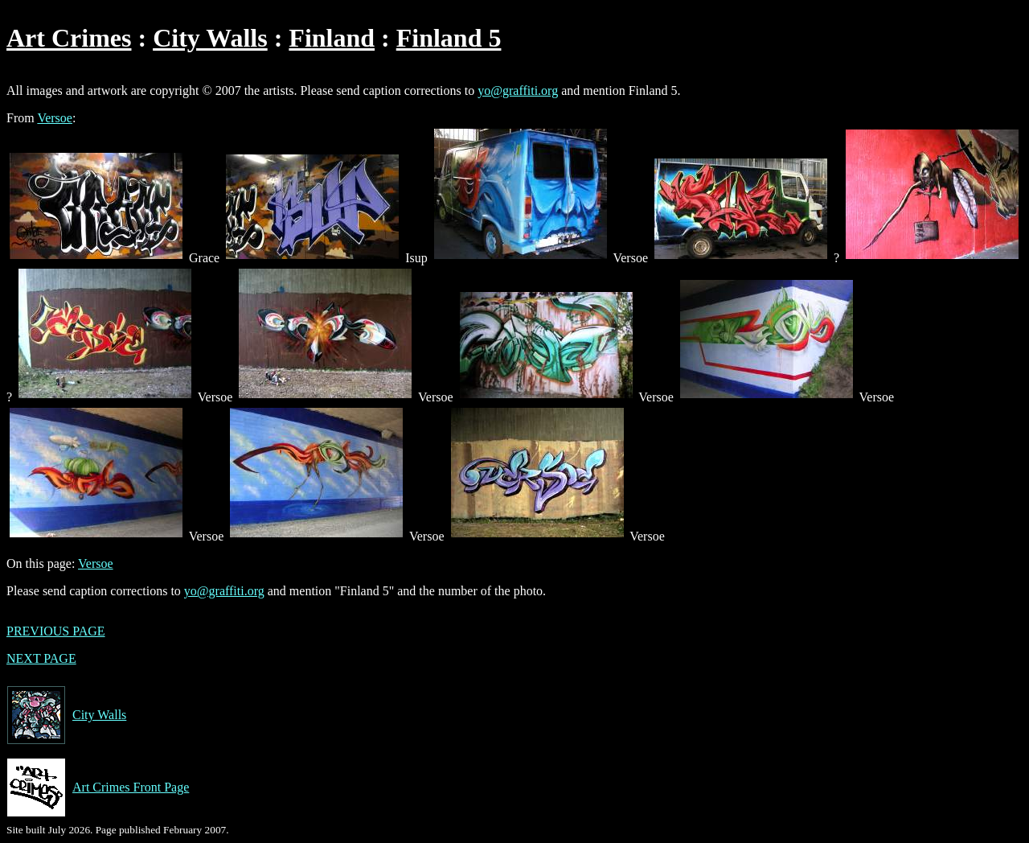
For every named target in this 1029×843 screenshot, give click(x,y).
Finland (332, 37)
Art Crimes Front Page (97, 787)
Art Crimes (68, 37)
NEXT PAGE (41, 658)
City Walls (210, 37)
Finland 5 (449, 37)
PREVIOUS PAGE (55, 631)
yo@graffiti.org (518, 90)
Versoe (54, 118)
